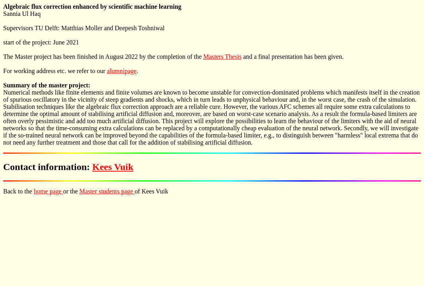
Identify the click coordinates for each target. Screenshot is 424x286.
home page (48, 191)
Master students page (107, 191)
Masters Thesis (222, 56)
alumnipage (122, 71)
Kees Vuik (112, 167)
